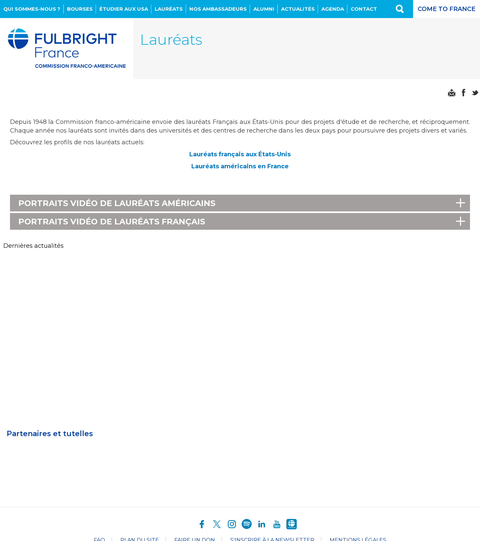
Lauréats (169, 9)
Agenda (332, 9)
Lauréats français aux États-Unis (240, 154)
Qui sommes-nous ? (31, 9)
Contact (364, 9)
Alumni (263, 9)
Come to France (446, 9)
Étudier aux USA (123, 9)
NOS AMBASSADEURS (218, 9)
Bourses (80, 9)
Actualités (298, 9)
